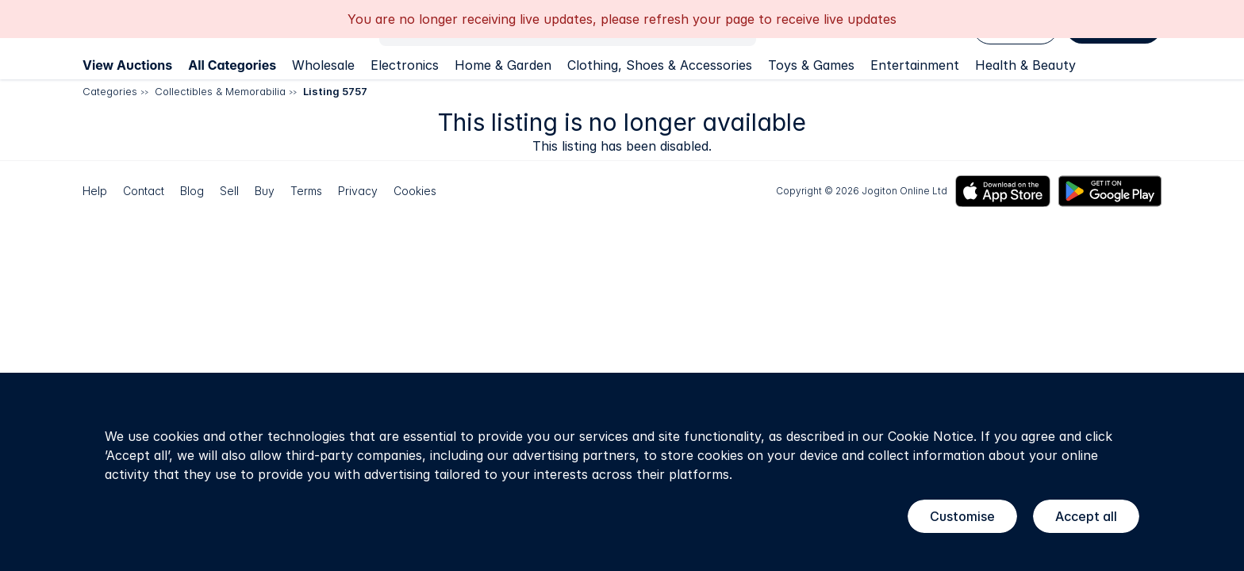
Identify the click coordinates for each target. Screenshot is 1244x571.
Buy (265, 190)
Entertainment (914, 65)
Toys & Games (811, 65)
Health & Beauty (1025, 65)
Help (95, 190)
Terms (306, 190)
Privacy (358, 190)
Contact (143, 190)
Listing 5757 (335, 91)
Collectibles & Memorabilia (220, 91)
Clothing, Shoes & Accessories (659, 65)
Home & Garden (503, 65)
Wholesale (323, 65)
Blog (192, 190)
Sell (229, 190)
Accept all (1086, 516)
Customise (962, 516)
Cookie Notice (930, 436)
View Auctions (127, 65)
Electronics (405, 65)
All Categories (232, 65)
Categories (110, 91)
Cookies (415, 190)
